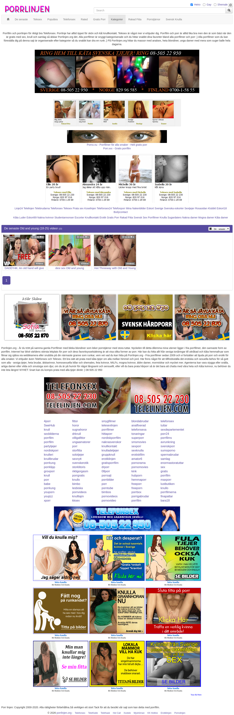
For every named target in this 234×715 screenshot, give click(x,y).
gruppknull (108, 454)
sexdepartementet (172, 429)
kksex (76, 500)
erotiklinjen (109, 458)
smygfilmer (109, 421)
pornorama (138, 462)
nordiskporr (51, 450)
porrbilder (108, 479)
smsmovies (138, 442)
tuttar (164, 425)
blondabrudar (140, 421)
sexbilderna (51, 433)
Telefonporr (118, 208)
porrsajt (106, 475)
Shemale (223, 4)
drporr (106, 467)
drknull (76, 433)
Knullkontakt (92, 217)
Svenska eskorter (174, 208)
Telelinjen (29, 208)
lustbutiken (168, 483)
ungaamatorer (81, 442)
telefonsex (167, 421)
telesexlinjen (110, 425)
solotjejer (78, 454)
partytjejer (50, 446)
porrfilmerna (168, 492)
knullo (76, 479)
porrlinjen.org (64, 712)
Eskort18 (222, 208)
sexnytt (77, 458)
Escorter (79, 217)
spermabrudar (170, 454)
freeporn (136, 488)
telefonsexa (138, 429)
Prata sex (78, 208)
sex (163, 467)
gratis (164, 471)
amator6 (136, 458)
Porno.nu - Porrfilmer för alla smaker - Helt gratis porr (117, 144)
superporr (137, 437)
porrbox (136, 492)
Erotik (102, 217)
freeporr (136, 483)
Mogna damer (206, 217)
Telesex (67, 208)
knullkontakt (109, 446)
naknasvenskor (111, 442)
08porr (106, 471)
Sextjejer (189, 208)
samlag (165, 458)
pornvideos (79, 492)
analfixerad (138, 425)
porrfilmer (108, 429)
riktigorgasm (80, 471)
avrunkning (168, 442)
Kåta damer (221, 217)
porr (74, 446)
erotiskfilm (138, 454)
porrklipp (49, 467)
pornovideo (109, 500)
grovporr (49, 471)
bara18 (165, 500)
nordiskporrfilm (111, 437)
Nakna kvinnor (45, 217)
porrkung (49, 462)
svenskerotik (80, 462)
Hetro (197, 4)
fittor (75, 421)
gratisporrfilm (110, 462)
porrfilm (49, 437)
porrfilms (166, 437)
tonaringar (138, 433)
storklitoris (78, 467)
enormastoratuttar (172, 462)
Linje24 (19, 208)
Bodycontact (121, 212)
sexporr (136, 446)
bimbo (76, 483)
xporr (47, 500)
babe (47, 483)
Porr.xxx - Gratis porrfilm (117, 148)
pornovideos (110, 496)
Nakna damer (190, 217)
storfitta (77, 450)
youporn (49, 492)
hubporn (136, 475)
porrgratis (78, 475)
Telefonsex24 (104, 208)
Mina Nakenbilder (136, 208)
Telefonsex (56, 208)
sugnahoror (79, 429)
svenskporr (168, 446)
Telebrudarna (42, 208)
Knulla (163, 217)
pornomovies (139, 467)
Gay (209, 4)
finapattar (167, 496)
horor (75, 425)
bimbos (106, 492)
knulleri (48, 454)
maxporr (166, 479)
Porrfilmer (153, 217)
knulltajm (78, 496)
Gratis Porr (113, 217)
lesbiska (77, 488)
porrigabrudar (140, 496)
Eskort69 (32, 217)
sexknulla (137, 450)
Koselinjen (90, 208)
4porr (47, 421)
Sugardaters (174, 217)
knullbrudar (51, 458)
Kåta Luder (19, 217)
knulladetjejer (110, 450)
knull (47, 429)
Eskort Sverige (155, 208)
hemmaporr (138, 479)
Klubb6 (212, 208)
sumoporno (168, 450)
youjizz (48, 496)
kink (134, 471)
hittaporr (107, 433)
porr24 (165, 433)
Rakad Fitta (126, 217)
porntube (107, 488)
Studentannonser (64, 217)
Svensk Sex (140, 217)
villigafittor (78, 437)
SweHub (49, 425)
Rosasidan (201, 208)
